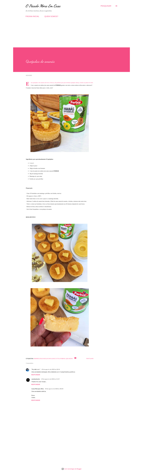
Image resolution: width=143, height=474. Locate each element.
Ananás (36, 358)
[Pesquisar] (106, 6)
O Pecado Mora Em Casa (43, 6)
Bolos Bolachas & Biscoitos (50, 358)
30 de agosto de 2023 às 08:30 (54, 388)
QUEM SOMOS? (51, 16)
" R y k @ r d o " (35, 369)
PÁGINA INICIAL (32, 16)
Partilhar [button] (89, 358)
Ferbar (62, 358)
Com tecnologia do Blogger (72, 469)
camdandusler (35, 379)
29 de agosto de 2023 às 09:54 (51, 369)
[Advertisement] (71, 34)
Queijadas (69, 358)
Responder (35, 374)
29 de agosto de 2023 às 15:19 (50, 379)
